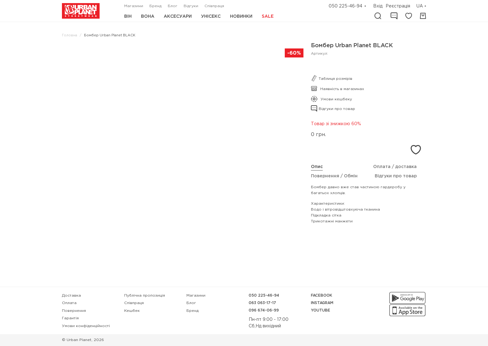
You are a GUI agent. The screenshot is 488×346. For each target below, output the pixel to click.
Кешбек (132, 310)
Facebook (321, 295)
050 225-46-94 (345, 6)
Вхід (377, 6)
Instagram (322, 303)
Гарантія (70, 318)
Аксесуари (178, 16)
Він (128, 16)
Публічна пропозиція (144, 295)
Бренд (155, 6)
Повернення (74, 310)
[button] (422, 6)
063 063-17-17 (262, 303)
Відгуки (191, 6)
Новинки (241, 16)
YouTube (320, 310)
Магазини (133, 6)
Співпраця (214, 6)
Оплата (69, 303)
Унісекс (211, 16)
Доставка (71, 295)
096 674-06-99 (264, 310)
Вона (147, 16)
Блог (172, 6)
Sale (268, 16)
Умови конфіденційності (86, 326)
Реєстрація (398, 6)
